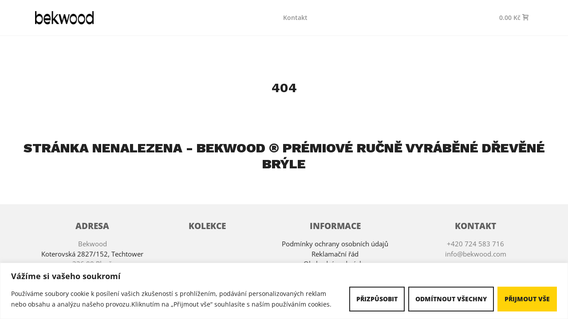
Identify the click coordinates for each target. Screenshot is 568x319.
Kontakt (295, 17)
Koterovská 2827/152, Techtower (92, 253)
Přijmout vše (527, 299)
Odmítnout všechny (451, 299)
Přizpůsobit (377, 299)
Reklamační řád (335, 253)
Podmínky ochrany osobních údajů (335, 243)
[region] (284, 291)
